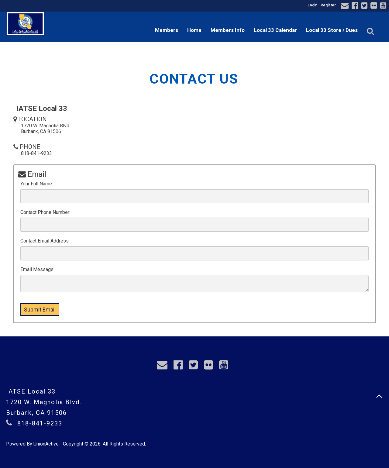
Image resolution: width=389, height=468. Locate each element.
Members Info (228, 30)
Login (312, 5)
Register (328, 5)
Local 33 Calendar (275, 30)
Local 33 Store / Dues (332, 30)
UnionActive (46, 444)
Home (194, 30)
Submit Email (40, 309)
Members (166, 30)
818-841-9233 (39, 423)
